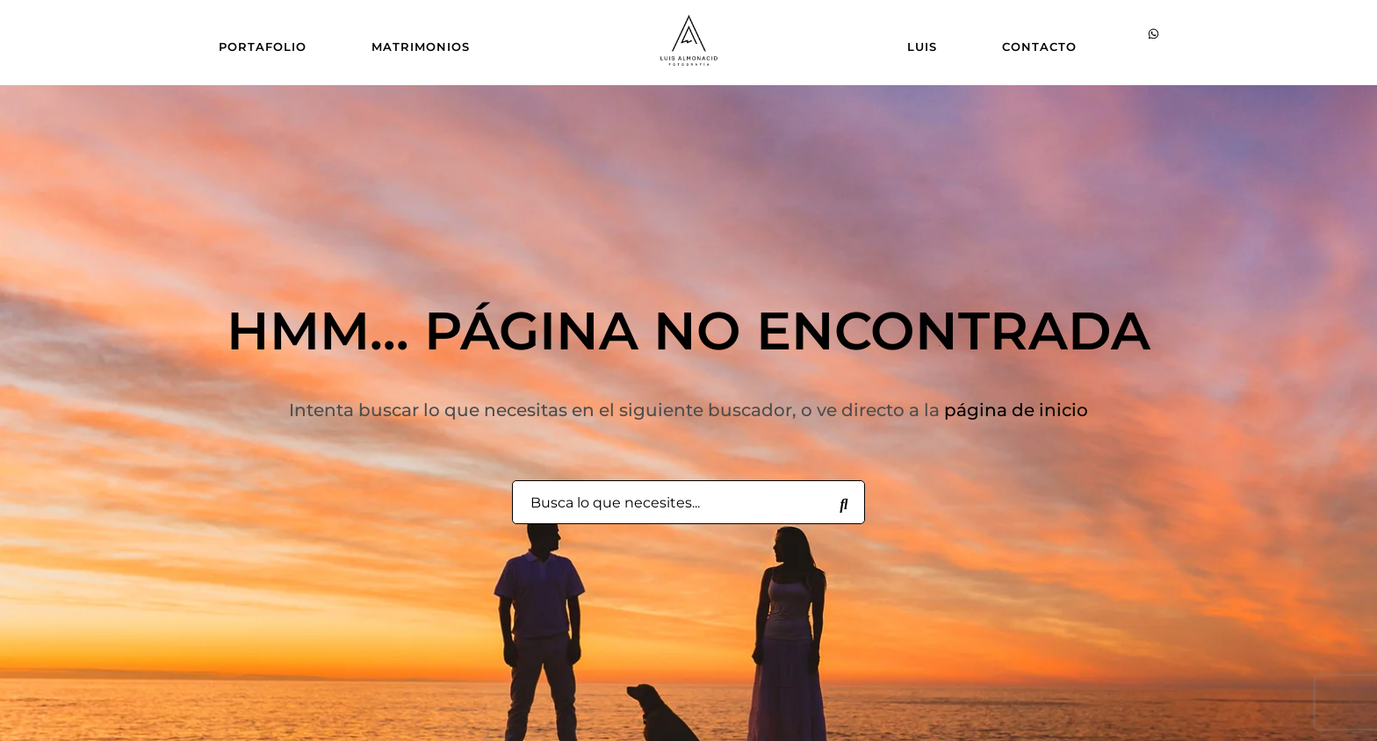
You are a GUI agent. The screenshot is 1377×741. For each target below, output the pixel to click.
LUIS (922, 47)
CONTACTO (1039, 47)
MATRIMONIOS (420, 47)
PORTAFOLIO (262, 47)
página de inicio (1016, 410)
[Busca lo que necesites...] (844, 503)
